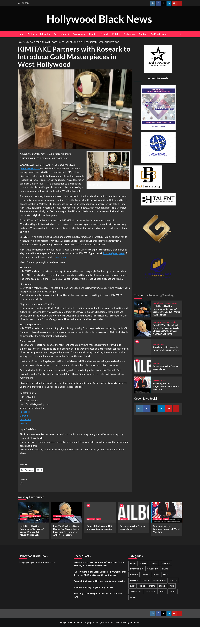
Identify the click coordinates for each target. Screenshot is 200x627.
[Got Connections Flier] (158, 107)
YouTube (24, 423)
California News (159, 34)
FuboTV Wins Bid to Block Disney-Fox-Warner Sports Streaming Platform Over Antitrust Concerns (100, 573)
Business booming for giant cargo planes (93, 587)
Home (21, 34)
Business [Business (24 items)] (153, 563)
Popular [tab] (153, 295)
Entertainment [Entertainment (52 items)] (136, 569)
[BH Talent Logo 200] (158, 199)
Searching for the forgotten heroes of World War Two (166, 386)
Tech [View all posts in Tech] (162, 344)
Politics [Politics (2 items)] (173, 580)
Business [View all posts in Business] (156, 322)
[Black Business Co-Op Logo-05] (148, 176)
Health (92, 34)
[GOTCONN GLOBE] (158, 147)
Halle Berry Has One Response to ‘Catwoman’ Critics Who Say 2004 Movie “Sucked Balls (99, 564)
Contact (143, 34)
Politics (116, 34)
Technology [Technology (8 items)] (135, 592)
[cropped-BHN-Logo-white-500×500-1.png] (158, 58)
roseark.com (59, 257)
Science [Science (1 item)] (142, 586)
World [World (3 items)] (133, 597)
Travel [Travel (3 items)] (163, 592)
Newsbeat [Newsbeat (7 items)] (134, 580)
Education (45, 34)
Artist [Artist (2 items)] (133, 563)
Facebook (25, 411)
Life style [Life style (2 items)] (146, 574)
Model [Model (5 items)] (156, 574)
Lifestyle (104, 34)
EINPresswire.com (30, 168)
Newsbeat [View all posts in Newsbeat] (167, 303)
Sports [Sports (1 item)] (152, 586)
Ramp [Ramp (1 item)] (132, 586)
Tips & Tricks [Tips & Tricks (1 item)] (150, 592)
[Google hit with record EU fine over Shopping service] (100, 512)
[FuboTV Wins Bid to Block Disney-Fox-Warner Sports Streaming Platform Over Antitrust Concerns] (142, 327)
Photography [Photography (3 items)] (159, 580)
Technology (129, 34)
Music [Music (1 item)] (165, 574)
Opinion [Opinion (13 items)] (146, 580)
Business (32, 34)
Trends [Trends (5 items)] (173, 592)
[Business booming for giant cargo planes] (142, 365)
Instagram (25, 419)
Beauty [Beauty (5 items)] (143, 563)
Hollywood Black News (99, 18)
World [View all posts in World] (163, 380)
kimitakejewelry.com (114, 253)
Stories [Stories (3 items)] (162, 586)
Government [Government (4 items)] (152, 569)
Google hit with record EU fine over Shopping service (99, 581)
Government (79, 34)
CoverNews (120, 622)
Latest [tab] (140, 295)
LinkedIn (24, 415)
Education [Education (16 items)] (165, 563)
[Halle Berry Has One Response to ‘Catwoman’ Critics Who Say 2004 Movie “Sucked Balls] (142, 308)
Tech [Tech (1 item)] (172, 586)
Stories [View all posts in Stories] (174, 303)
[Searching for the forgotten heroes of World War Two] (142, 384)
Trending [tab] (168, 295)
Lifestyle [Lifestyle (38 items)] (134, 574)
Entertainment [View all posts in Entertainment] (158, 303)
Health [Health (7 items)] (165, 569)
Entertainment (61, 34)
